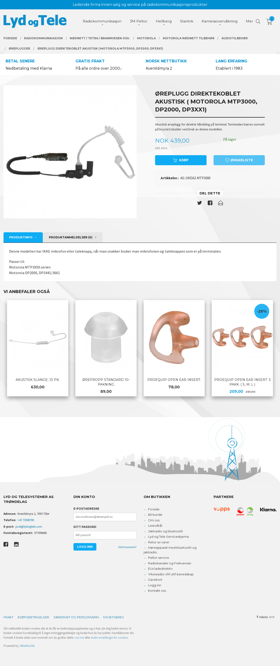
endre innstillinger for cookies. (109, 638)
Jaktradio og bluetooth (165, 531)
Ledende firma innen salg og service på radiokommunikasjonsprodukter (140, 4)
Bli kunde (155, 514)
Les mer (79, 638)
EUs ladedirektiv (160, 568)
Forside (154, 509)
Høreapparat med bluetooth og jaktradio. (170, 550)
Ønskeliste (239, 160)
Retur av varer (158, 542)
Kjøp (181, 160)
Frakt (8, 617)
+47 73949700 (26, 520)
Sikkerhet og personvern (76, 617)
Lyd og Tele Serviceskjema (168, 536)
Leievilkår (155, 525)
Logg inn (154, 585)
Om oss (154, 520)
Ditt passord (84, 527)
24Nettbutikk (27, 646)
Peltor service (158, 557)
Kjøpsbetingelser (33, 617)
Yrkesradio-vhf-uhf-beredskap (171, 574)
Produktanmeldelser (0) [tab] (70, 237)
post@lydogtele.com (28, 527)
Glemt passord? (127, 547)
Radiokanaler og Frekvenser (169, 563)
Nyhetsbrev (113, 617)
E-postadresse (86, 508)
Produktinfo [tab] (21, 237)
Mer (249, 21)
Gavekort (155, 579)
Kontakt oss (157, 590)
